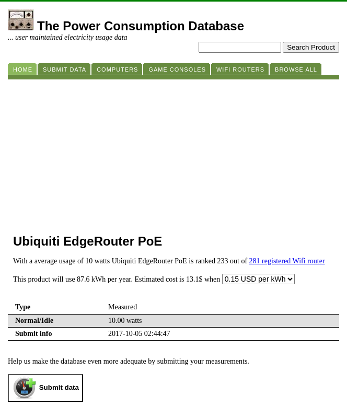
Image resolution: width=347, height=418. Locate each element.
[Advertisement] (173, 152)
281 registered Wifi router (287, 261)
